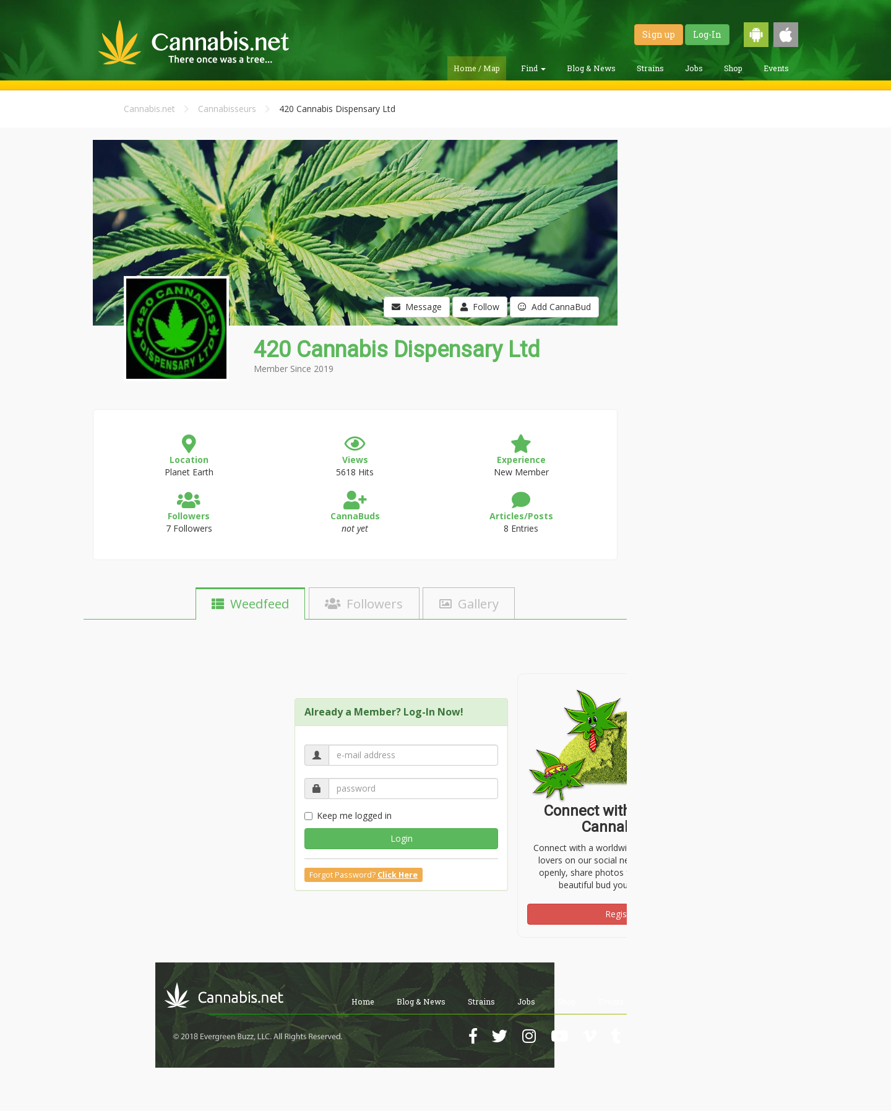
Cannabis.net (149, 109)
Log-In (707, 34)
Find (533, 68)
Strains (650, 68)
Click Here (397, 875)
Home (362, 1001)
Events (776, 68)
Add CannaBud (554, 307)
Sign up (658, 34)
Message (417, 307)
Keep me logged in (348, 815)
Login (401, 838)
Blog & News (591, 68)
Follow (479, 307)
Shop (733, 68)
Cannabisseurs (227, 109)
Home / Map (477, 68)
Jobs (694, 68)
